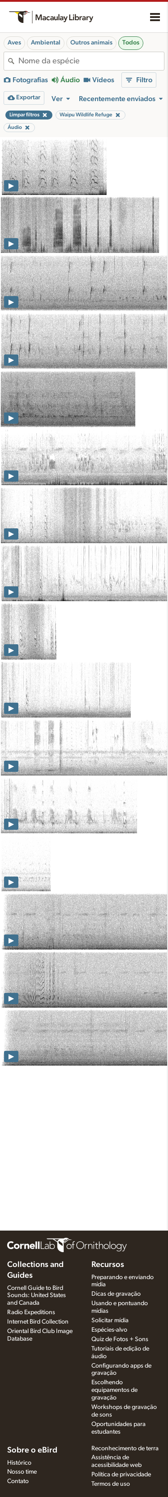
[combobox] (91, 61)
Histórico (19, 1463)
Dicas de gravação (116, 1294)
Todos (130, 43)
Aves (14, 43)
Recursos (107, 1265)
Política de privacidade (121, 1474)
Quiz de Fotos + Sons (119, 1339)
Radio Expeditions (31, 1312)
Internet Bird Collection (38, 1322)
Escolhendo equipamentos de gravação (114, 1390)
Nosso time (22, 1472)
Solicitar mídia (110, 1320)
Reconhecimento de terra (125, 1448)
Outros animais (91, 43)
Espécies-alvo (109, 1330)
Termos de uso (110, 1484)
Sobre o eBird (32, 1450)
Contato (18, 1481)
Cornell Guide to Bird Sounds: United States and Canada (36, 1296)
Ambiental (45, 43)
